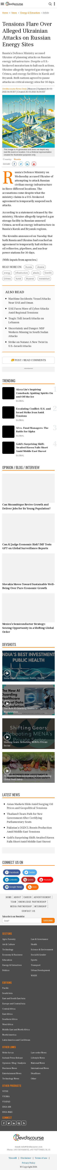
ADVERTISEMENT (42, 897)
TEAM (13, 901)
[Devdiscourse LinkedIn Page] (13, 1123)
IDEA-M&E (7, 1112)
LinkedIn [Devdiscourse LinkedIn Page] (11, 880)
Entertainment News (11, 1073)
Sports (34, 960)
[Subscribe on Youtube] (34, 164)
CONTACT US (28, 910)
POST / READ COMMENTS (28, 360)
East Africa (7, 1014)
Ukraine (40, 267)
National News (38, 1063)
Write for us (8, 1052)
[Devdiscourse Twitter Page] (8, 1123)
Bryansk (30, 278)
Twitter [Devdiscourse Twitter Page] (29, 872)
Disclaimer (26, 1158)
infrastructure (21, 273)
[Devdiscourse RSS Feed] (23, 1123)
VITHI (5, 1091)
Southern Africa (9, 1019)
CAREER (28, 897)
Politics (5, 970)
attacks (36, 273)
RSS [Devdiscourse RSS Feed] (32, 887)
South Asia (7, 993)
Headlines (35, 1073)
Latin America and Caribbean (16, 1040)
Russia (28, 267)
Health (34, 944)
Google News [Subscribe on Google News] (13, 887)
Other (33, 1078)
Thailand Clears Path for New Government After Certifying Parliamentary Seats (25, 818)
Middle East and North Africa (16, 1029)
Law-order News (39, 1052)
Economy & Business (12, 954)
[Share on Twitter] (21, 164)
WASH (34, 975)
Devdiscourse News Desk (14, 88)
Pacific (5, 988)
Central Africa (8, 1009)
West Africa (7, 1024)
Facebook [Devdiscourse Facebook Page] (12, 872)
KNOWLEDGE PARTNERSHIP (32, 901)
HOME (9, 897)
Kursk (18, 278)
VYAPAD (6, 1101)
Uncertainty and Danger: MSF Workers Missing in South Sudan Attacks (28, 332)
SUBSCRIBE (48, 920)
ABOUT (17, 897)
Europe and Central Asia (13, 1003)
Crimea (7, 278)
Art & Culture (8, 944)
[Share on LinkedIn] (27, 164)
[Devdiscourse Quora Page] (18, 1123)
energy (7, 273)
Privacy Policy (28, 1163)
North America (9, 1034)
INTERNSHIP (40, 906)
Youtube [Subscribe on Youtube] (45, 880)
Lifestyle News (38, 1058)
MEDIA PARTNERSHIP (21, 906)
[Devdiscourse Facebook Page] (3, 1123)
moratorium (44, 278)
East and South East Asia (13, 998)
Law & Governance (39, 939)
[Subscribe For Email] (22, 920)
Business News (9, 1068)
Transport (35, 965)
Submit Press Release (12, 1058)
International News (40, 1068)
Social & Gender (38, 954)
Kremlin (48, 273)
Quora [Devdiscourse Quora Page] (28, 880)
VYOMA (6, 1096)
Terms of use (41, 1158)
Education (7, 960)
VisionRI (13, 1158)
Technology (7, 949)
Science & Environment (42, 949)
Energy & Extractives (12, 965)
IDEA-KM (6, 1107)
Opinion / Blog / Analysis (14, 1063)
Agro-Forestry (9, 939)
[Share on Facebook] (14, 164)
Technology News (10, 1078)
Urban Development (40, 970)
